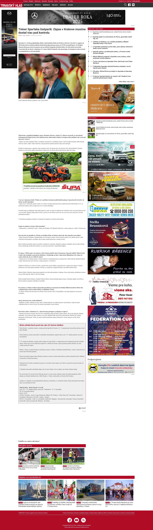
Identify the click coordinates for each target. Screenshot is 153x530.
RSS (105, 513)
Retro (56, 1)
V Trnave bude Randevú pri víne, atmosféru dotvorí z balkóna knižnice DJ (119, 504)
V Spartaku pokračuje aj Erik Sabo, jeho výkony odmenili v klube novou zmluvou (113, 47)
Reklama (100, 513)
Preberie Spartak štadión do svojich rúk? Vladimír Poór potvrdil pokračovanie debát (112, 77)
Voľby (71, 1)
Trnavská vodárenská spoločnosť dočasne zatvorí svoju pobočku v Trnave (88, 504)
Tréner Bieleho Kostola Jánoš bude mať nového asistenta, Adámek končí (114, 128)
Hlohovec (38, 1)
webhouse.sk (85, 527)
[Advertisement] (52, 117)
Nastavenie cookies (118, 513)
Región (31, 1)
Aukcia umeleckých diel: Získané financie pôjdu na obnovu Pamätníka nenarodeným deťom (30, 504)
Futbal (24, 35)
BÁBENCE (46, 5)
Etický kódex (93, 513)
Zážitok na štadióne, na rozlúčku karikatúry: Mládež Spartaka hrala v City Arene (72, 467)
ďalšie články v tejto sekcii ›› (127, 81)
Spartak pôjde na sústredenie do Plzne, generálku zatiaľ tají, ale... (48, 467)
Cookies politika (130, 513)
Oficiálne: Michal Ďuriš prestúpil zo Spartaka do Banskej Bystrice (112, 72)
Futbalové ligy (63, 1)
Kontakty (109, 513)
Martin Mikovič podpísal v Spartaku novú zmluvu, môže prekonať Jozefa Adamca (112, 57)
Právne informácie (68, 513)
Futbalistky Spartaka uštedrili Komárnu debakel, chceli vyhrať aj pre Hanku (112, 67)
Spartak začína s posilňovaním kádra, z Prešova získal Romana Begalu (111, 52)
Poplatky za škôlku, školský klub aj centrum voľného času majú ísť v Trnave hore (61, 504)
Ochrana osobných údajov (81, 513)
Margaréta (136, 1)
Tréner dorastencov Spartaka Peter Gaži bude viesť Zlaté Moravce (112, 62)
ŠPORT (20, 35)
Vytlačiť (82, 408)
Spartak (44, 1)
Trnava (25, 1)
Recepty (50, 1)
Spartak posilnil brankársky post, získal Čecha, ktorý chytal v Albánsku (28, 467)
